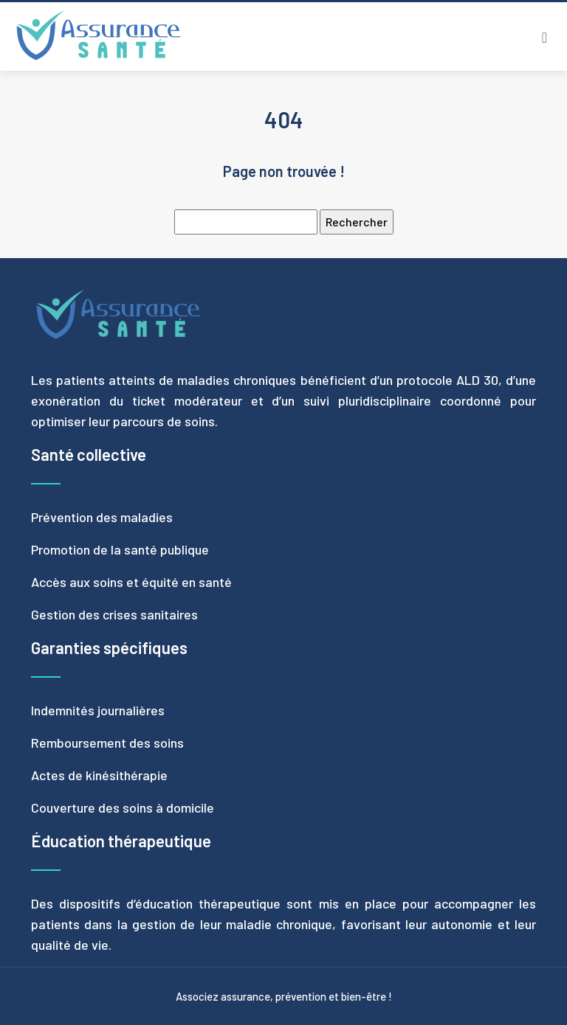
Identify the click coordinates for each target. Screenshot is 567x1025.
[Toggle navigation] (544, 37)
